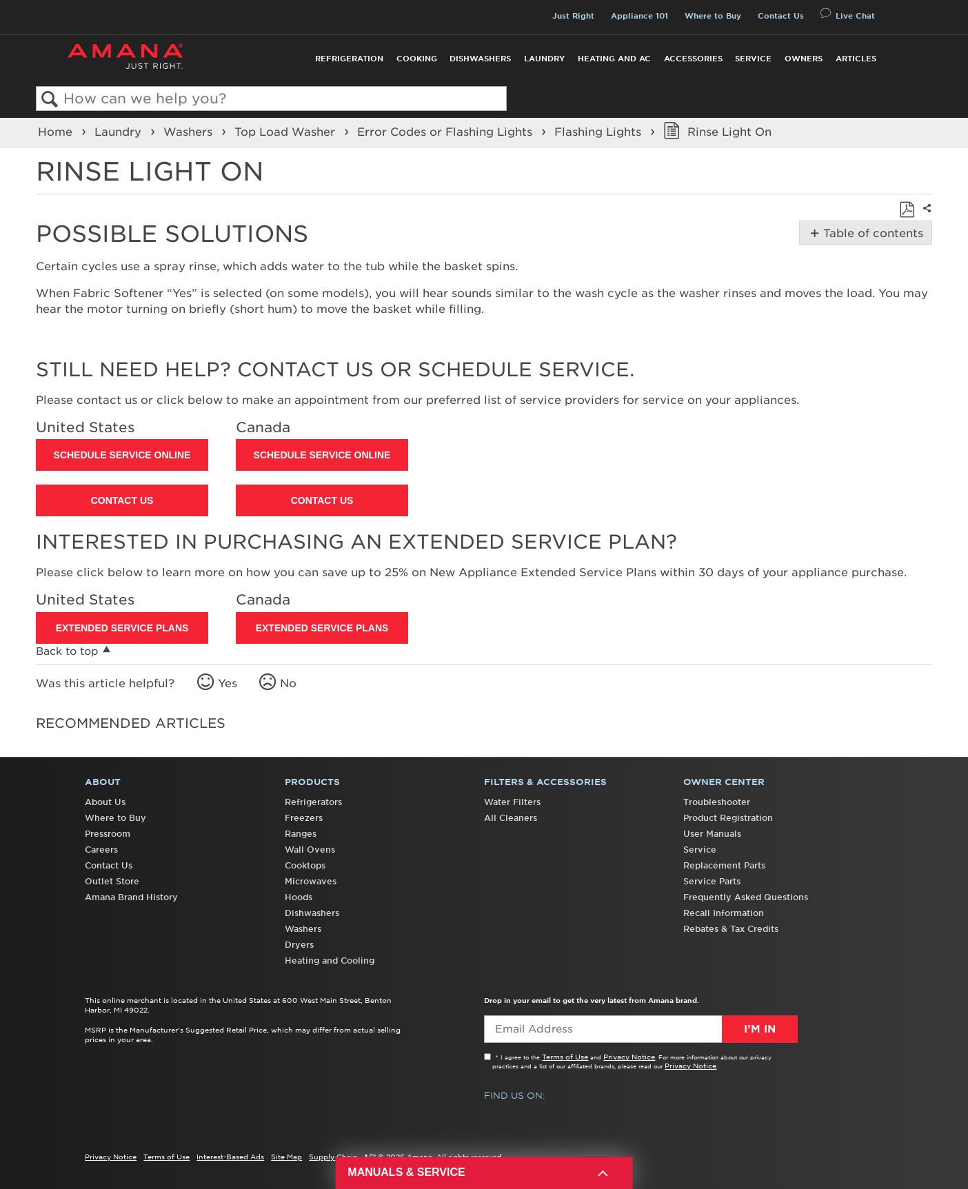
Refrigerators (313, 802)
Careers (101, 849)
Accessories (693, 58)
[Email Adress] (641, 1029)
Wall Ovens (310, 849)
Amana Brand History (131, 897)
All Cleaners (510, 818)
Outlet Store (112, 881)
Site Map (286, 1156)
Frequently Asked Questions (745, 897)
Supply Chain (333, 1156)
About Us (105, 802)
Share (925, 217)
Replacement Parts (724, 865)
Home (57, 132)
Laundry (544, 58)
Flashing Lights (599, 132)
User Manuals (712, 834)
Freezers (304, 818)
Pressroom (107, 834)
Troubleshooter (716, 802)
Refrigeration (349, 58)
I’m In (760, 1029)
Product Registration (728, 818)
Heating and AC (614, 58)
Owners (804, 58)
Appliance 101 (639, 16)
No (288, 683)
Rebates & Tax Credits (730, 929)
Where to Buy (713, 16)
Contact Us (781, 16)
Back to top (67, 651)
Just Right (573, 16)
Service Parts (711, 881)
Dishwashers (480, 58)
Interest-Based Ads (230, 1156)
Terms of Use (565, 1057)
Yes (227, 683)
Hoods (298, 897)
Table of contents (871, 233)
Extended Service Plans (122, 627)
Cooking (416, 58)
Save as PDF (906, 209)
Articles (856, 58)
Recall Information (723, 913)
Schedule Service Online (122, 454)
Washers (189, 132)
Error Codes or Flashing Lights (446, 132)
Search (50, 100)
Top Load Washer (286, 132)
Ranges (300, 834)
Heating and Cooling (329, 960)
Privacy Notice (629, 1057)
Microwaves (310, 881)
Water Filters (512, 802)
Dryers (299, 944)
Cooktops (305, 865)
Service (753, 58)
